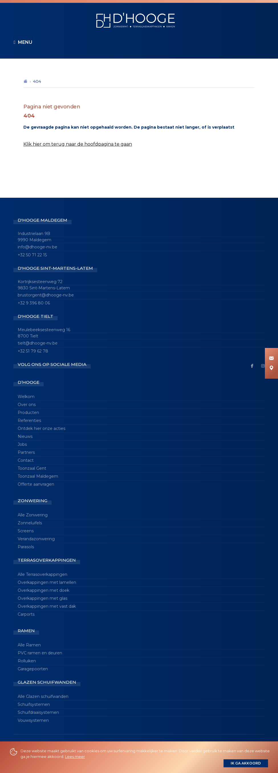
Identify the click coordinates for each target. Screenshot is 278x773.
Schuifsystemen (34, 704)
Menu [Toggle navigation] (23, 42)
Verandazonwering (36, 538)
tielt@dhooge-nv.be (38, 343)
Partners (26, 452)
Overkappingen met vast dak (47, 606)
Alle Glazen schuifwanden (43, 696)
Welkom (26, 396)
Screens (26, 530)
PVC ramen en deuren (40, 652)
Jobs (22, 444)
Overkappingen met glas (42, 598)
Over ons (27, 404)
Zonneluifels (30, 522)
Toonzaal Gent (32, 468)
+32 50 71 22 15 (32, 254)
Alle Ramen (29, 645)
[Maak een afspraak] (271, 368)
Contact (26, 460)
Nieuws (25, 436)
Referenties (29, 420)
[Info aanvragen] (271, 358)
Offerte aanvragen (36, 484)
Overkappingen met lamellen (47, 582)
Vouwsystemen (33, 720)
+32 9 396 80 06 (34, 303)
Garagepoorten (33, 668)
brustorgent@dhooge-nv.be (46, 295)
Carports (26, 614)
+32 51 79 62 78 (33, 351)
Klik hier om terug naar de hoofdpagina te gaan (77, 144)
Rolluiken (27, 660)
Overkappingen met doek (43, 590)
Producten (28, 412)
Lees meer (75, 756)
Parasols (26, 546)
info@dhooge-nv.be (37, 247)
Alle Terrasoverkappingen (42, 574)
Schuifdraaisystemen (38, 712)
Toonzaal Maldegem (38, 476)
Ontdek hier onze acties (41, 428)
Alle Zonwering (33, 515)
